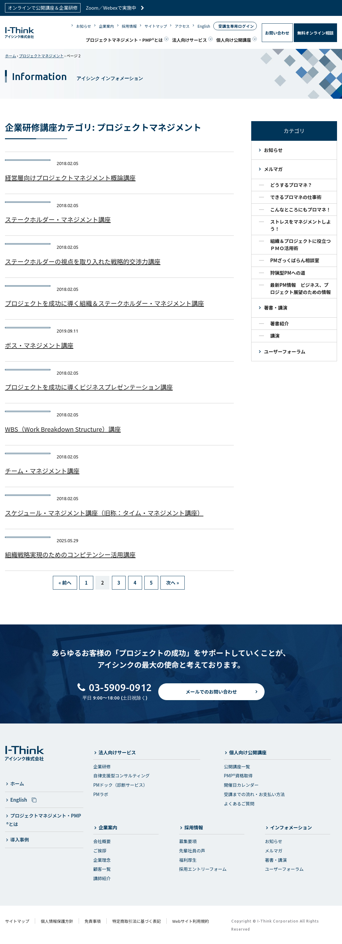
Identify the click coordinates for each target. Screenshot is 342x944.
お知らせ (83, 26)
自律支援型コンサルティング (121, 775)
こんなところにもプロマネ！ (300, 209)
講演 (275, 335)
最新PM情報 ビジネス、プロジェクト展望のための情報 (300, 288)
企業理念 (102, 860)
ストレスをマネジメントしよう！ (300, 225)
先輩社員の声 (192, 850)
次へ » (172, 582)
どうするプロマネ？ (291, 185)
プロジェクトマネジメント (41, 55)
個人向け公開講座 (233, 40)
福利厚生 (187, 860)
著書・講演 (275, 307)
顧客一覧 (102, 869)
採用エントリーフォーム (203, 869)
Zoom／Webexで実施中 (115, 7)
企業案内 (106, 26)
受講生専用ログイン (236, 26)
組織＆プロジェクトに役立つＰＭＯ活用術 (300, 244)
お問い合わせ (277, 33)
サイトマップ (156, 26)
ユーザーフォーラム (284, 351)
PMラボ (100, 794)
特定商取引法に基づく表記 (136, 921)
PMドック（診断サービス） (120, 785)
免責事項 (93, 921)
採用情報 (129, 26)
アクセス (182, 26)
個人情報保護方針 (57, 921)
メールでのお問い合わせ (211, 696)
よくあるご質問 (239, 803)
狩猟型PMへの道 (287, 272)
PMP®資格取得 (238, 775)
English (203, 26)
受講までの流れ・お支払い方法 (254, 794)
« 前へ (64, 582)
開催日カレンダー (241, 785)
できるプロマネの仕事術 (295, 197)
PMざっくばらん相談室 (294, 260)
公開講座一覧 (237, 766)
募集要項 (187, 841)
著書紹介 (279, 323)
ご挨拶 (99, 850)
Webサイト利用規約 (190, 921)
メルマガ (273, 169)
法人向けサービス (189, 40)
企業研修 (102, 766)
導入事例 (19, 839)
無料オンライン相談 (315, 33)
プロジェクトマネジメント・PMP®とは (124, 40)
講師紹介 (102, 878)
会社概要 (102, 841)
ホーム (10, 55)
